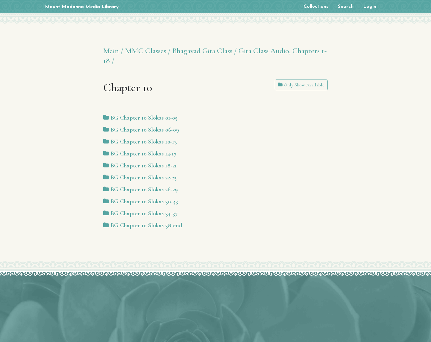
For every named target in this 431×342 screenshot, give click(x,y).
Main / (113, 50)
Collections (315, 6)
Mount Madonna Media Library (82, 6)
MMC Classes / (148, 50)
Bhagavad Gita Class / (204, 50)
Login (369, 6)
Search (345, 6)
